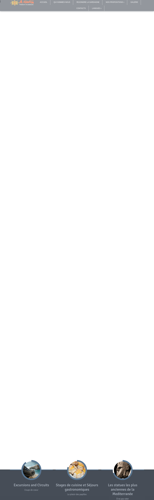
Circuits (43, 485)
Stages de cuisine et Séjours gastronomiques (77, 487)
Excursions (22, 485)
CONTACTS (81, 7)
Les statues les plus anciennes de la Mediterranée (122, 489)
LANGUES (96, 7)
